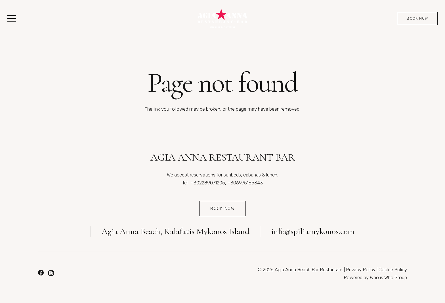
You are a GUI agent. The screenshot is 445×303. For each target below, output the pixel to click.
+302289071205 (207, 183)
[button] (11, 18)
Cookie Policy (393, 269)
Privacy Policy (360, 269)
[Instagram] (51, 273)
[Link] (222, 18)
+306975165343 (245, 183)
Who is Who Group (388, 277)
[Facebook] (41, 273)
